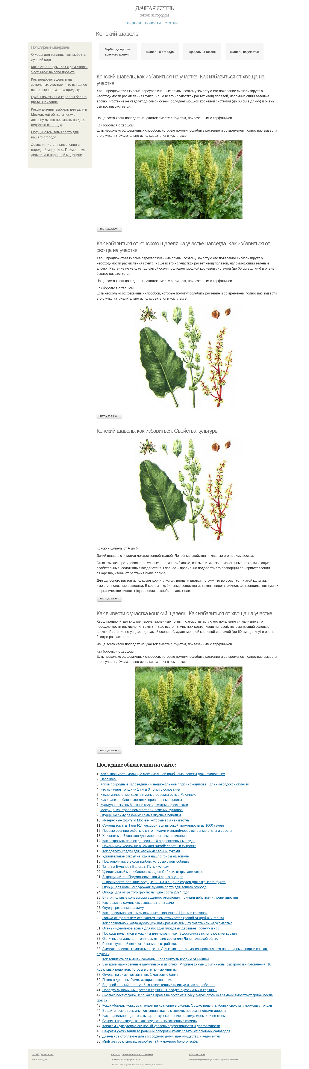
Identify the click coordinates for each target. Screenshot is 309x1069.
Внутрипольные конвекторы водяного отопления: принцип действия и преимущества (170, 897)
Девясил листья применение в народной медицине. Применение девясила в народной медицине (58, 150)
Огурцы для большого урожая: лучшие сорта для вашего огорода (154, 887)
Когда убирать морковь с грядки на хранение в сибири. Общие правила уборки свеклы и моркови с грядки (187, 1005)
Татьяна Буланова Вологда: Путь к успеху (135, 866)
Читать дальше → (109, 228)
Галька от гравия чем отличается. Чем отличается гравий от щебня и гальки (163, 918)
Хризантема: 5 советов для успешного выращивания (144, 836)
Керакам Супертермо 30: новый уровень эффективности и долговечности (161, 1026)
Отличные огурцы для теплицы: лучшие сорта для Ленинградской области (162, 938)
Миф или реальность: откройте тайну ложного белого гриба (150, 1041)
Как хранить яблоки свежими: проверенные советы (141, 800)
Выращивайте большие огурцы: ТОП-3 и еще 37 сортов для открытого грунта (164, 882)
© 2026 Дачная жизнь (42, 1054)
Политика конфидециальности (126, 1059)
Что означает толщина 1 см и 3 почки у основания (140, 789)
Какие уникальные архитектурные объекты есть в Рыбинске (148, 794)
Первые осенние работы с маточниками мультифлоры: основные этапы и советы (167, 830)
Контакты (115, 1054)
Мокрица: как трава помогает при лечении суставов (141, 810)
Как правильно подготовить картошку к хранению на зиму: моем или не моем (164, 1016)
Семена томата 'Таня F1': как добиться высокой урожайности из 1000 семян (163, 825)
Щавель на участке (244, 52)
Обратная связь (197, 1054)
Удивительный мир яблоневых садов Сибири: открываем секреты (154, 872)
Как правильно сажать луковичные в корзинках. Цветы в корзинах (155, 913)
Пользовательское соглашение (137, 1054)
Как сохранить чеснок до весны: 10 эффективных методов (148, 841)
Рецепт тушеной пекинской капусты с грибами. (139, 944)
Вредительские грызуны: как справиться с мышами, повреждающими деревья (164, 1010)
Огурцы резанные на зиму (123, 908)
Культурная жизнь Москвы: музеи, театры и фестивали (144, 805)
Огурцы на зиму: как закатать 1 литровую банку (140, 974)
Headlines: (108, 779)
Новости (153, 23)
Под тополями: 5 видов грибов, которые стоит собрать (145, 861)
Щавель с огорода (160, 52)
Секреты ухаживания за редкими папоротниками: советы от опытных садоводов (166, 1031)
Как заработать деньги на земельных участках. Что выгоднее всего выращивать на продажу (59, 85)
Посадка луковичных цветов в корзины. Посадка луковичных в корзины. (159, 990)
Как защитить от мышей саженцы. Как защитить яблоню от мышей (155, 959)
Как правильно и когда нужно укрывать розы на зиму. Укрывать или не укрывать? (167, 923)
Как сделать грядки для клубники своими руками (141, 851)
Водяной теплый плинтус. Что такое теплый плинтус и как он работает (158, 985)
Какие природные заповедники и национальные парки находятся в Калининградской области (174, 784)
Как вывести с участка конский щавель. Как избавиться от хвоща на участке (184, 613)
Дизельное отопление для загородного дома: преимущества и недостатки (161, 1036)
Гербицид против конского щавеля (117, 52)
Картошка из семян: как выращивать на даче (138, 902)
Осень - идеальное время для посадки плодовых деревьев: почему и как (160, 928)
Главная (133, 23)
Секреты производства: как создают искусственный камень (149, 1021)
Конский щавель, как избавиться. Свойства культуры (157, 431)
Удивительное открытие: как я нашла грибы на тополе (145, 856)
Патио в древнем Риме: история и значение (137, 980)
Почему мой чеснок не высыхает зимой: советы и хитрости (149, 846)
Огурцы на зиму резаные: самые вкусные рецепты (140, 815)
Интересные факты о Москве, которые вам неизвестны (146, 820)
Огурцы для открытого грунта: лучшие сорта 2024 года (145, 892)
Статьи (171, 23)
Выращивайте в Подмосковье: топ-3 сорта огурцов (142, 877)
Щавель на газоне (202, 52)
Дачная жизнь (154, 8)
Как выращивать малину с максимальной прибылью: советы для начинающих (162, 774)
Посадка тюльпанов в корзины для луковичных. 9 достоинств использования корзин (169, 933)
